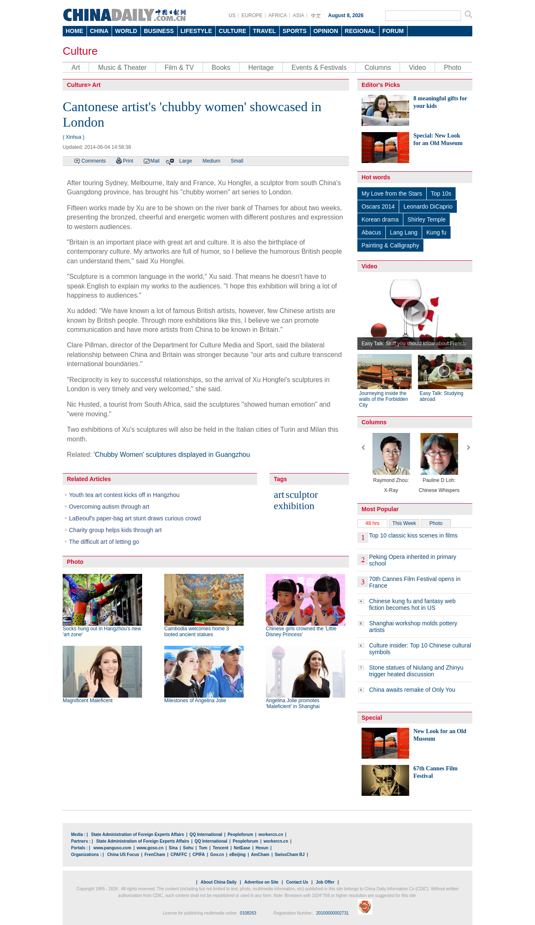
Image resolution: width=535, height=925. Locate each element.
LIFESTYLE (196, 31)
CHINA (99, 31)
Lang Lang (404, 232)
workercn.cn (270, 834)
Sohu (188, 848)
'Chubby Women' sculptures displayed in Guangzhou (172, 454)
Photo (452, 67)
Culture (80, 51)
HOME (74, 31)
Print (128, 161)
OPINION (325, 31)
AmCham (260, 854)
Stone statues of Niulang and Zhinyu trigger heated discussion (416, 671)
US (232, 15)
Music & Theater (122, 67)
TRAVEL (264, 31)
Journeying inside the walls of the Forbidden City (383, 399)
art (279, 494)
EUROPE (252, 15)
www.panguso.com (112, 848)
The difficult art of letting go (104, 541)
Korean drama (380, 219)
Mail (155, 161)
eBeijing (237, 854)
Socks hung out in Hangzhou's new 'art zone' (102, 631)
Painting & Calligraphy (390, 245)
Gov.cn (217, 854)
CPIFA (199, 854)
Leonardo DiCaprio (428, 206)
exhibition (294, 505)
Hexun (261, 848)
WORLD (126, 31)
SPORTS (295, 31)
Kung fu (436, 232)
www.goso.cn (150, 848)
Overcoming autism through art (109, 506)
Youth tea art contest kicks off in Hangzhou (124, 495)
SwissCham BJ (290, 854)
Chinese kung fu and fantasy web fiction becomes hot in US (412, 604)
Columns (377, 67)
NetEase (242, 848)
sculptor (301, 494)
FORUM (393, 31)
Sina (173, 848)
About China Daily (219, 882)
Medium (211, 161)
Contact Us (297, 882)
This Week (404, 523)
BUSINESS (159, 31)
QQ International (205, 834)
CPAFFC (179, 854)
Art (75, 67)
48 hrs (372, 523)
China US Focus (123, 854)
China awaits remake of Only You (412, 689)
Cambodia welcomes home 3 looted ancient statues (196, 631)
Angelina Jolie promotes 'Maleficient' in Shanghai (293, 703)
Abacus (371, 232)
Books (221, 67)
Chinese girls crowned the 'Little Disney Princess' (301, 631)
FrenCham (155, 854)
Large (185, 161)
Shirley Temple (427, 219)
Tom (203, 848)
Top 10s (441, 193)
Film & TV (179, 67)
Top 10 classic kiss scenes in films (413, 535)
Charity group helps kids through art (115, 530)
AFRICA (277, 15)
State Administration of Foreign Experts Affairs (137, 834)
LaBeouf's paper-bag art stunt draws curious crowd (135, 518)
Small (237, 161)
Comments (94, 161)
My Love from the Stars (392, 193)
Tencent (221, 848)
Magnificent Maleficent (87, 700)
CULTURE (232, 31)
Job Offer (325, 882)
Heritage (260, 67)
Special (372, 717)
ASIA (298, 15)
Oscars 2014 (378, 206)
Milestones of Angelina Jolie (195, 700)
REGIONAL (360, 31)
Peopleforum (240, 834)
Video (417, 67)
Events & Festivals (319, 67)
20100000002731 (332, 913)
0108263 (248, 913)
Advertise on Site (261, 882)
